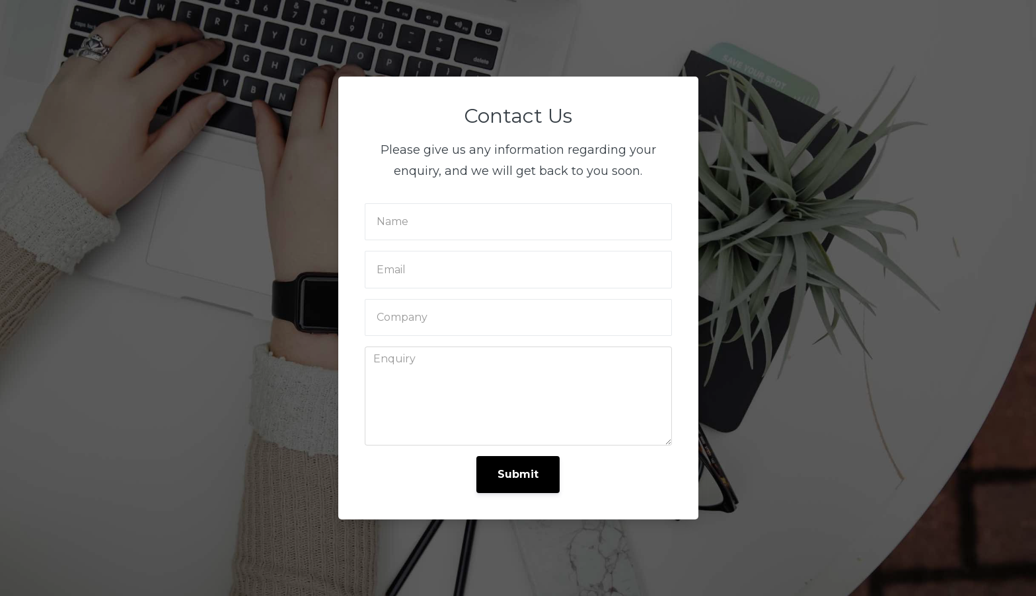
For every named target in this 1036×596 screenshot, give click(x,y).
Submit (518, 474)
